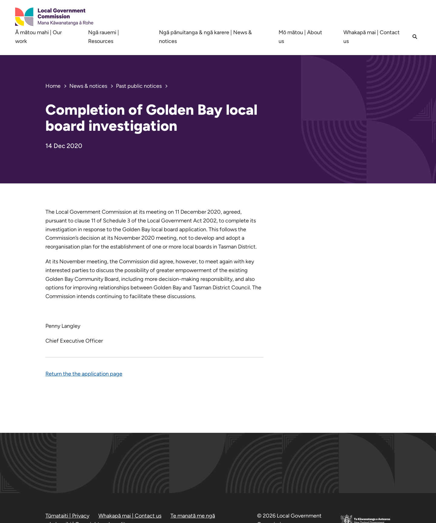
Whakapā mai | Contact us (371, 36)
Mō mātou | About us (300, 36)
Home (53, 86)
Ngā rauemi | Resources (103, 36)
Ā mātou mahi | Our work (38, 36)
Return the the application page (83, 373)
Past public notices (139, 86)
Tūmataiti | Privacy (67, 515)
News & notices (88, 86)
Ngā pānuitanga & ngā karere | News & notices (205, 36)
